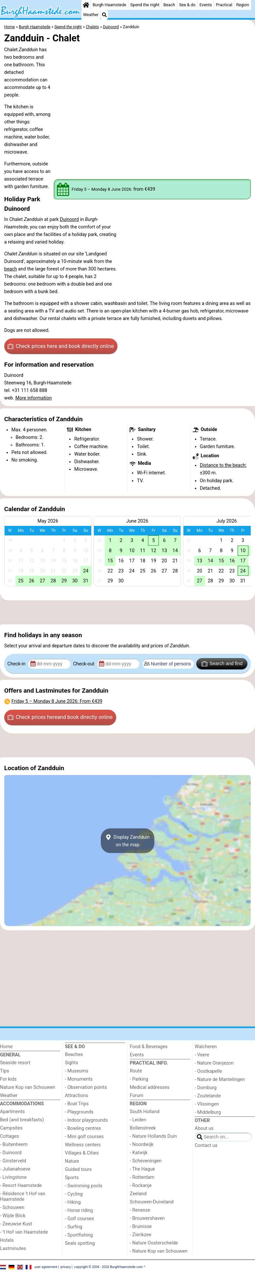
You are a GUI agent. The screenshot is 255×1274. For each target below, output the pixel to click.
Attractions (76, 1095)
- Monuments (79, 1079)
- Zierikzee (140, 1235)
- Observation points (86, 1087)
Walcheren (206, 1046)
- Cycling (74, 1194)
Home (6, 1046)
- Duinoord (11, 1152)
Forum (136, 1095)
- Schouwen (12, 1207)
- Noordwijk (142, 1144)
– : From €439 (56, 701)
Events (206, 4)
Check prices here (61, 346)
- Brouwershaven (147, 1218)
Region (242, 4)
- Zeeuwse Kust (16, 1224)
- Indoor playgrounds (86, 1120)
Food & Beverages (149, 1046)
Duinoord (69, 219)
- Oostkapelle (208, 1071)
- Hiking (73, 1202)
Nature (72, 1161)
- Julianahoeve (15, 1169)
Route (136, 1071)
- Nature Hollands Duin (153, 1136)
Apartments (12, 1111)
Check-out (84, 664)
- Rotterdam (142, 1177)
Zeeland (138, 1194)
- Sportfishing (79, 1235)
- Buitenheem (14, 1144)
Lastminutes (13, 1248)
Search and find (222, 664)
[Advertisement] (127, 612)
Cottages (9, 1136)
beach (10, 269)
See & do (187, 4)
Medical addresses (150, 1087)
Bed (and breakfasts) (22, 1120)
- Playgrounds (79, 1112)
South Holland (144, 1111)
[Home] (86, 5)
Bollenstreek (143, 1128)
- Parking (139, 1079)
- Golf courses (79, 1218)
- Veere (202, 1055)
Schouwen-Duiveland (152, 1202)
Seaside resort (15, 1063)
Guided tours (78, 1169)
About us (204, 1128)
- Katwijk (139, 1152)
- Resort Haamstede (21, 1185)
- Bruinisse (141, 1226)
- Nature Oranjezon (214, 1063)
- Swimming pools (83, 1186)
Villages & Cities (82, 1153)
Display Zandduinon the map (127, 840)
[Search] (104, 15)
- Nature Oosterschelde (154, 1243)
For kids (8, 1079)
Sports (72, 1177)
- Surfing (73, 1227)
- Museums (76, 1071)
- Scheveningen (146, 1161)
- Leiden (138, 1120)
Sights (71, 1063)
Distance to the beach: (223, 465)
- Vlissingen (207, 1104)
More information (33, 398)
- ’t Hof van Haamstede (24, 1232)
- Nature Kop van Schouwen (159, 1251)
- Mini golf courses (84, 1136)
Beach (169, 4)
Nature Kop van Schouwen (27, 1087)
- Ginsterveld (13, 1161)
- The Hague (142, 1169)
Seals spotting (80, 1243)
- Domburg (206, 1087)
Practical (224, 4)
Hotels (7, 1240)
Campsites (11, 1128)
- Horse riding (79, 1210)
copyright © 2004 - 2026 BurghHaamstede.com (108, 1266)
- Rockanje (141, 1185)
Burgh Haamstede (109, 4)
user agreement (45, 1266)
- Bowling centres (83, 1128)
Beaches (74, 1054)
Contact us (206, 1145)
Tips (4, 1071)
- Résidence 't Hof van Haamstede (22, 1196)
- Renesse (140, 1210)
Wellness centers (83, 1145)
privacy (65, 1266)
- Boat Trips (77, 1104)
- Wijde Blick (12, 1216)
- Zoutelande (208, 1096)
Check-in (17, 664)
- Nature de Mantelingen (220, 1079)
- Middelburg (208, 1112)
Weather (90, 14)
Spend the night (144, 4)
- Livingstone (13, 1177)
